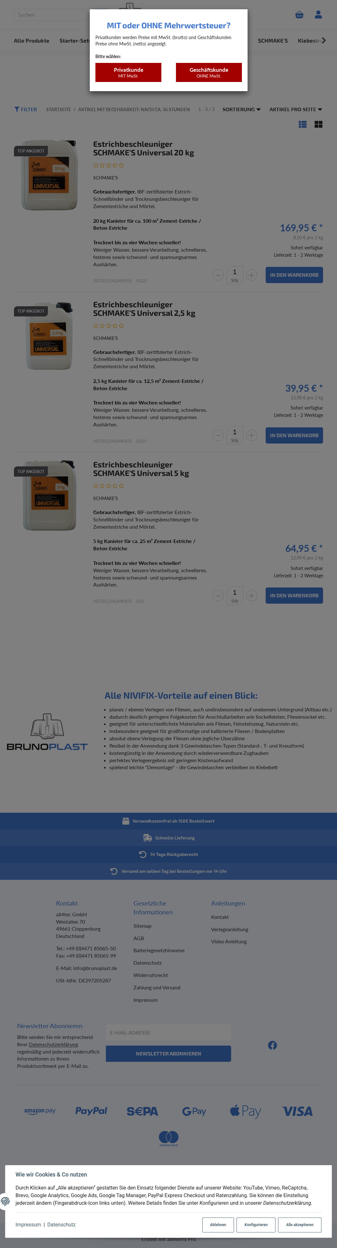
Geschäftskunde (209, 72)
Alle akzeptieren (300, 1225)
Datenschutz (61, 1225)
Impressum (28, 1225)
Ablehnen (218, 1225)
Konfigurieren (256, 1225)
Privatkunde (128, 72)
